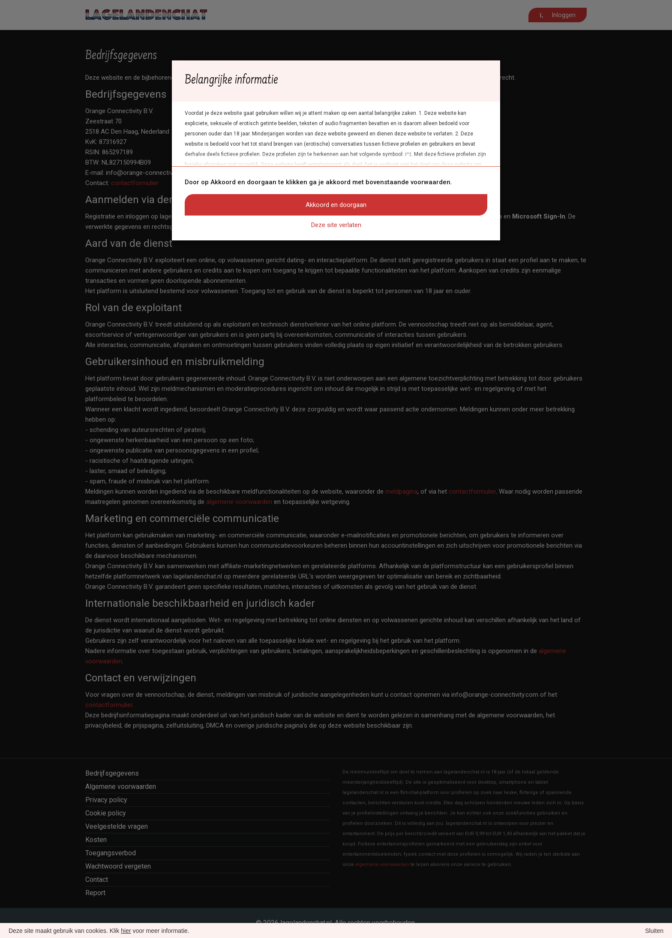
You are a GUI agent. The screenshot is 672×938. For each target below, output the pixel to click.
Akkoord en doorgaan (336, 205)
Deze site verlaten (336, 225)
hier (126, 930)
